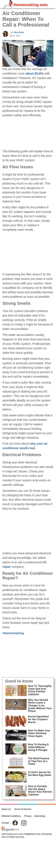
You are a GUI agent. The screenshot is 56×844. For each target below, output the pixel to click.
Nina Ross (19, 32)
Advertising (39, 816)
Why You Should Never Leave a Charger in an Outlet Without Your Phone (40, 706)
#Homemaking (13, 633)
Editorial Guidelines (11, 816)
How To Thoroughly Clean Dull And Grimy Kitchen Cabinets (40, 690)
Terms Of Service (22, 809)
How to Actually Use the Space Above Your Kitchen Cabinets (40, 790)
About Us (6, 809)
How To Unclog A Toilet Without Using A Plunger (38, 747)
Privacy (28, 816)
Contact (5, 822)
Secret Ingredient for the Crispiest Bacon (38, 719)
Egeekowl (30, 834)
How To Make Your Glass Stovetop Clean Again (39, 733)
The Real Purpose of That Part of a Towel (39, 761)
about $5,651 (35, 73)
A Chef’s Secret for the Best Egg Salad (39, 773)
